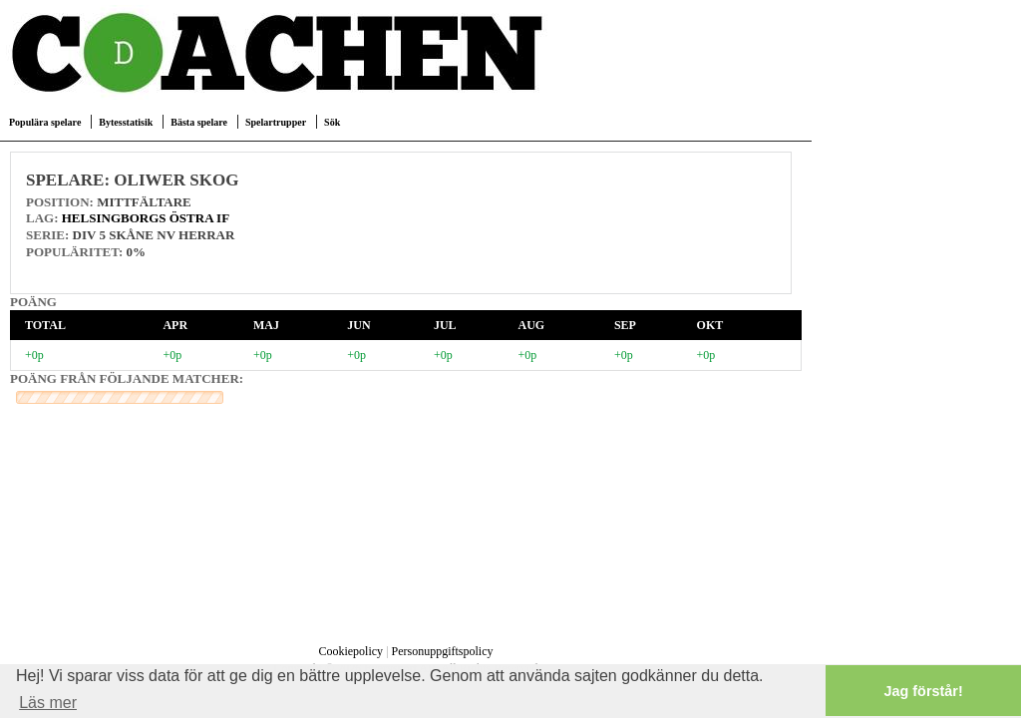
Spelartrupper (275, 122)
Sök (332, 122)
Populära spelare (45, 122)
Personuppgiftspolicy (443, 651)
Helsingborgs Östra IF (145, 217)
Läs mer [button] (48, 702)
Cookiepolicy (350, 651)
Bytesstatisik (126, 122)
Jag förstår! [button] (923, 691)
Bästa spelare (198, 122)
